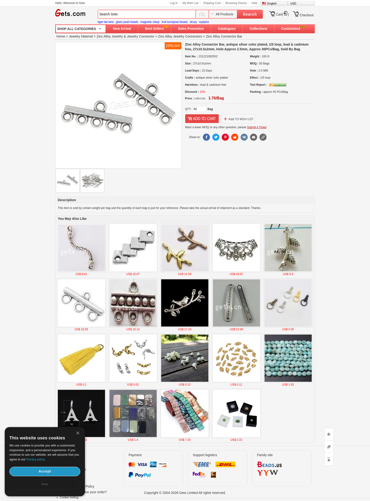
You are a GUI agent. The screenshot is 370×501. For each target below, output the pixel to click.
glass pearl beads (127, 22)
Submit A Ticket (256, 127)
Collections (258, 28)
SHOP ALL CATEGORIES (76, 29)
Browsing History (236, 3)
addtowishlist (238, 118)
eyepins (204, 22)
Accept (45, 471)
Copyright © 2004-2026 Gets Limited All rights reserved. (185, 493)
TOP (328, 459)
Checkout (307, 15)
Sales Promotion (191, 28)
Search (250, 14)
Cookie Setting (69, 497)
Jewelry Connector (140, 36)
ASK (328, 447)
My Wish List (190, 3)
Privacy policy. (35, 459)
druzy (193, 22)
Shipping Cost (212, 3)
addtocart (202, 118)
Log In (174, 3)
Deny (45, 484)
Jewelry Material (81, 36)
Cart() (282, 14)
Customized (290, 28)
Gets (70, 13)
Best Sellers (154, 28)
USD (293, 3)
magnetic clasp (149, 22)
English (272, 3)
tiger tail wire (106, 22)
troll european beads (174, 22)
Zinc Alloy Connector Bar (224, 36)
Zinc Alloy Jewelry (110, 36)
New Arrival (122, 28)
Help (254, 3)
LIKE (328, 434)
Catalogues (226, 28)
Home (60, 36)
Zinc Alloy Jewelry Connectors (180, 36)
